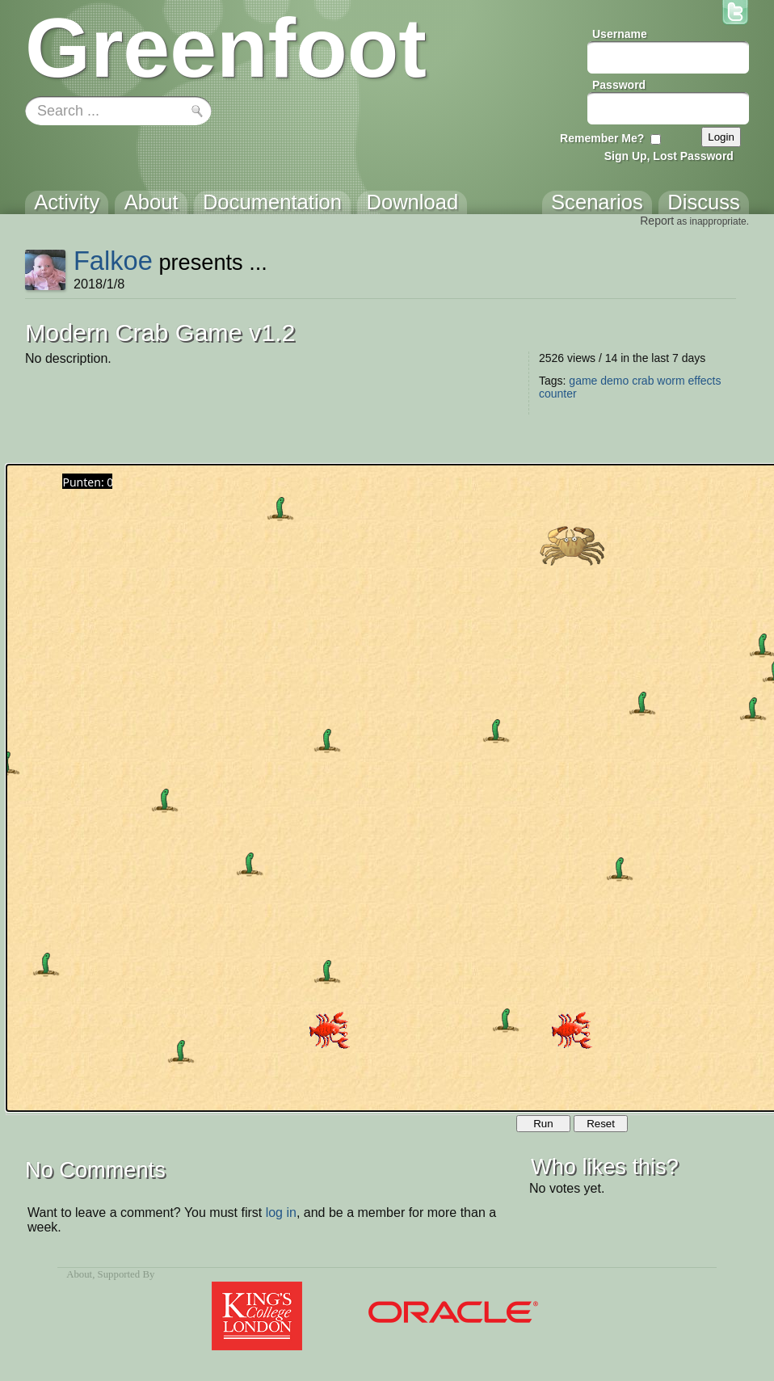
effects (704, 380)
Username (619, 33)
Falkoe (113, 261)
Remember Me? (602, 138)
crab (643, 380)
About (79, 1274)
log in (281, 1212)
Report (657, 220)
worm (670, 380)
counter (558, 393)
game (583, 380)
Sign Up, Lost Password (669, 155)
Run (543, 1124)
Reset (601, 1124)
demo (614, 380)
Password (619, 84)
